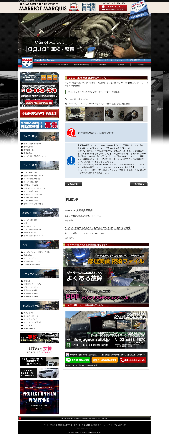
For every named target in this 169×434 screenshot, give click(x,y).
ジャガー (107, 104)
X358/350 (73, 104)
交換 (114, 104)
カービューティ (29, 328)
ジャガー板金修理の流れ (33, 229)
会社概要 (141, 64)
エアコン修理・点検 (31, 191)
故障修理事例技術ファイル (33, 176)
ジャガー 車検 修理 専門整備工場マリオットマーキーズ (63, 425)
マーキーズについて (33, 273)
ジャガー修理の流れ (31, 201)
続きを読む (69, 220)
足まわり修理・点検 (31, 197)
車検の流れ (28, 153)
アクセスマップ (120, 425)
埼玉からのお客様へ (31, 297)
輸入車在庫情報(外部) (81, 64)
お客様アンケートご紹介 (33, 284)
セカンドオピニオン (31, 258)
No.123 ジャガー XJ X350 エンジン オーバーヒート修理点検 (93, 92)
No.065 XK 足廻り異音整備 (78, 210)
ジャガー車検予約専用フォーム (35, 156)
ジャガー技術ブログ (31, 172)
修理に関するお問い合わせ (33, 204)
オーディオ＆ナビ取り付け (33, 322)
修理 (118, 104)
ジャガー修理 (29, 165)
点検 (128, 104)
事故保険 (121, 64)
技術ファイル (82, 99)
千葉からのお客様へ (31, 290)
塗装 (25, 223)
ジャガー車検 (42, 64)
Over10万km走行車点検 (32, 265)
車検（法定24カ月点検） (33, 144)
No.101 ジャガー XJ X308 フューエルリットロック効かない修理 (97, 227)
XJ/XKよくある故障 (31, 185)
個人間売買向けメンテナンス (34, 261)
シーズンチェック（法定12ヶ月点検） (37, 252)
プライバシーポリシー (32, 287)
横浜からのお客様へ (31, 293)
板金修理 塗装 (30, 212)
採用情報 (94, 425)
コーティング (29, 325)
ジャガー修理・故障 (31, 182)
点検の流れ (28, 255)
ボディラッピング (30, 319)
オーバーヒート (95, 104)
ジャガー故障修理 (62, 64)
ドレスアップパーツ (31, 316)
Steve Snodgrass (81, 428)
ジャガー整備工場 (72, 83)
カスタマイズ (29, 313)
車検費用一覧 (29, 150)
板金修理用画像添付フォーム (34, 236)
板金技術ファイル (30, 233)
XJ (75, 99)
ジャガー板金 (101, 64)
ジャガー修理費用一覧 (32, 179)
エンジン (84, 104)
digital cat (89, 428)
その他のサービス (32, 305)
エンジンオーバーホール (33, 194)
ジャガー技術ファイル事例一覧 (95, 83)
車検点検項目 (29, 147)
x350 (71, 99)
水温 (123, 104)
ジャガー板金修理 (30, 220)
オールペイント (29, 226)
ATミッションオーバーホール (34, 188)
